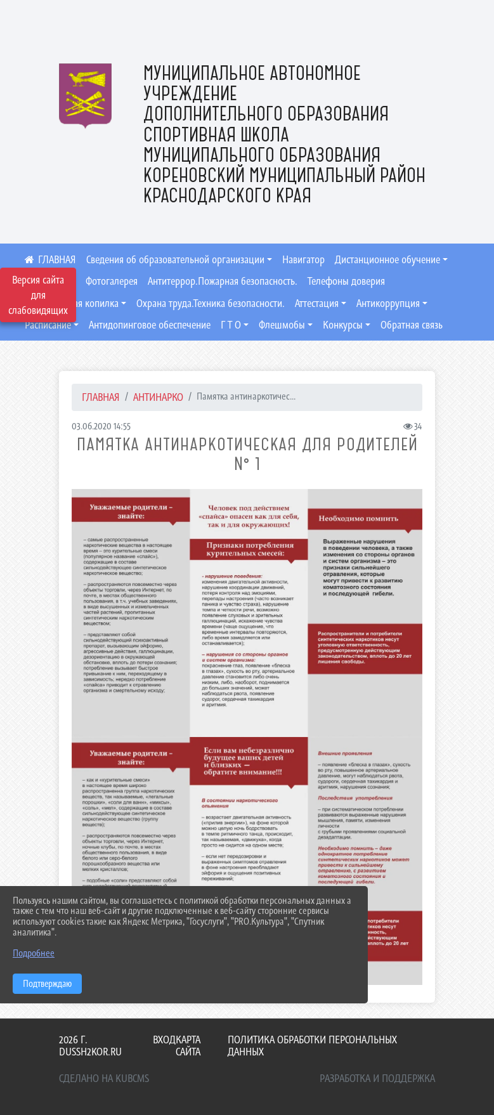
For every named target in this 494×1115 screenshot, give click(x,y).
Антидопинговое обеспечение (150, 325)
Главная (101, 397)
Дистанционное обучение (387, 259)
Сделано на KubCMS (104, 1078)
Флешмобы (282, 325)
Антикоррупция (388, 303)
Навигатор (303, 259)
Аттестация (317, 303)
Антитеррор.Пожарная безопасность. (222, 281)
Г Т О (231, 325)
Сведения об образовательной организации (175, 259)
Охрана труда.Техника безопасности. (210, 303)
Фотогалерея (112, 281)
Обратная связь (411, 325)
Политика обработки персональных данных (312, 1046)
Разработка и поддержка (377, 1078)
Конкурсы (343, 325)
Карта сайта (188, 1046)
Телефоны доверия (346, 281)
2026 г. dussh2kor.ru (90, 1046)
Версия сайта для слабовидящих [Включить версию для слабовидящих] (38, 295)
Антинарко (158, 397)
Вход (164, 1040)
